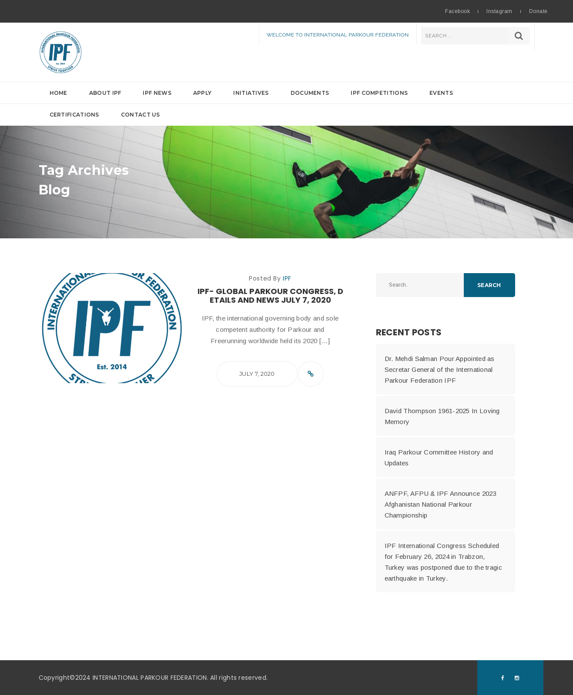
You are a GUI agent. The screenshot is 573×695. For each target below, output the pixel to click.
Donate (538, 11)
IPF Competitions (379, 93)
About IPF (105, 93)
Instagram (499, 11)
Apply (202, 93)
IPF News (157, 93)
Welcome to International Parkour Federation (338, 35)
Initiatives (250, 93)
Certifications (74, 114)
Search (489, 285)
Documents (310, 93)
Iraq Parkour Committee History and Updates (439, 457)
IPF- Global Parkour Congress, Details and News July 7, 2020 (270, 295)
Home (58, 93)
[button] (287, 104)
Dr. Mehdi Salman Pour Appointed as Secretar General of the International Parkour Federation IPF (440, 369)
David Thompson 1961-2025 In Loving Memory (442, 416)
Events (441, 93)
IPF (287, 278)
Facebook (457, 11)
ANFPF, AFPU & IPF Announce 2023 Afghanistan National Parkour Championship (440, 504)
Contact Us (140, 114)
